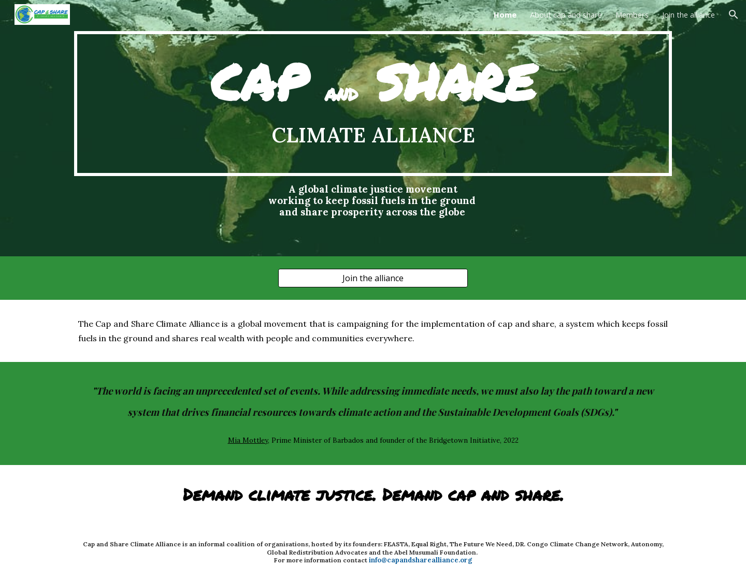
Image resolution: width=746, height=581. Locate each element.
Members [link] (632, 14)
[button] (733, 14)
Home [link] (505, 14)
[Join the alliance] (373, 278)
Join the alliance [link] (688, 14)
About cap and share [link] (566, 14)
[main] (373, 103)
